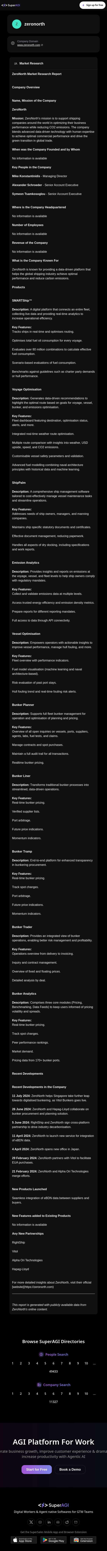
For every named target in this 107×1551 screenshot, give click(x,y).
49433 (53, 1371)
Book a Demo (70, 1469)
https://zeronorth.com (39, 1286)
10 (86, 1363)
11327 (53, 1402)
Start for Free (36, 1469)
